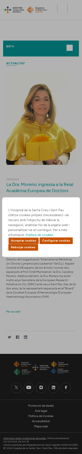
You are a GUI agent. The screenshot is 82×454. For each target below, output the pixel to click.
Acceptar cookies (23, 240)
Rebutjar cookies (23, 247)
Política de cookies (39, 235)
